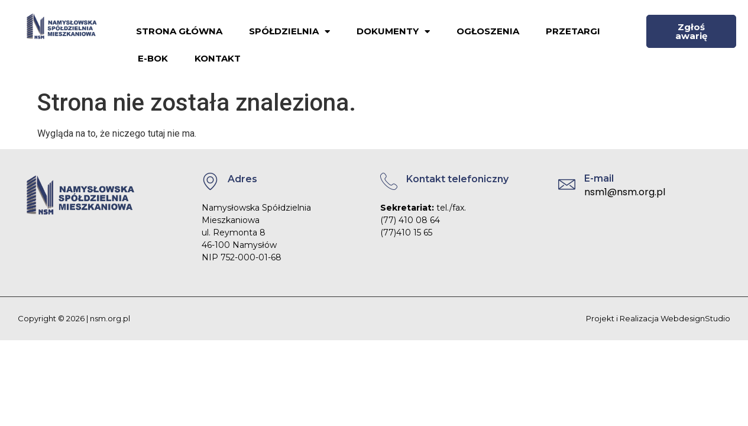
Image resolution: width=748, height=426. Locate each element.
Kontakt (218, 58)
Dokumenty (393, 31)
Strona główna (179, 31)
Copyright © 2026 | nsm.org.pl (74, 318)
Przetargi (573, 31)
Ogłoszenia (487, 31)
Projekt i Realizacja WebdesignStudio (658, 318)
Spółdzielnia (289, 31)
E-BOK (153, 58)
